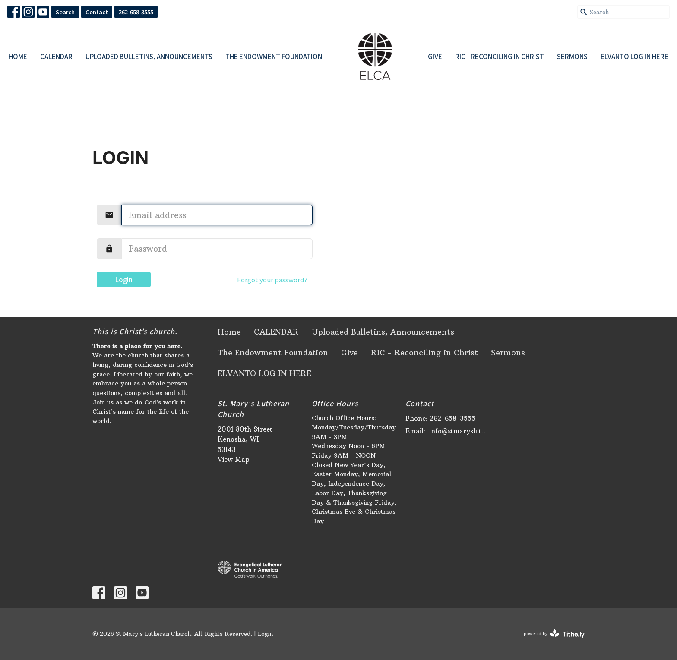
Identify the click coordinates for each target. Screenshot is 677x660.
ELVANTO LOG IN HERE (634, 56)
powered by (554, 633)
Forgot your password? (272, 279)
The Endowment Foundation (273, 56)
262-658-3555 (136, 12)
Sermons (572, 56)
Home (18, 56)
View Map (234, 459)
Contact (96, 12)
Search (65, 12)
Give (435, 56)
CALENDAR (56, 56)
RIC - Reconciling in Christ (499, 56)
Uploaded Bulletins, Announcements (148, 56)
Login (124, 279)
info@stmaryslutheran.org (460, 431)
